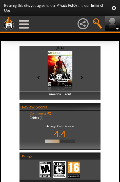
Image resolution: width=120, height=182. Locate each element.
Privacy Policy (66, 5)
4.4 (60, 134)
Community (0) (40, 113)
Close (114, 8)
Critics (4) (36, 118)
